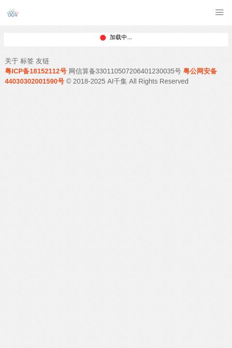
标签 (27, 61)
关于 (11, 61)
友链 (42, 61)
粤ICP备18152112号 (36, 71)
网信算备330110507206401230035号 (125, 71)
